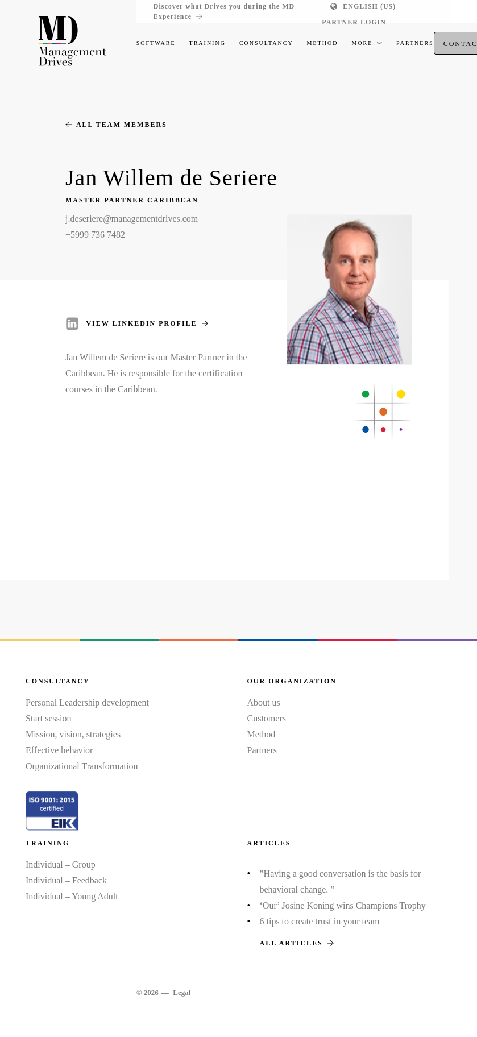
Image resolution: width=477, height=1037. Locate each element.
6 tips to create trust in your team (320, 921)
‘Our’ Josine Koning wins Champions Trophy (343, 905)
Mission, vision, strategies (73, 734)
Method (261, 734)
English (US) (369, 6)
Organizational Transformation (82, 766)
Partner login (354, 22)
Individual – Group (61, 864)
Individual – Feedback (66, 880)
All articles (297, 943)
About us (263, 702)
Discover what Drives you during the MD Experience (224, 12)
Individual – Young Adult (72, 896)
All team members (116, 124)
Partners (262, 750)
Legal (181, 992)
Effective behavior (59, 750)
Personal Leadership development (87, 702)
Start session (48, 718)
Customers (266, 718)
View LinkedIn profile (147, 323)
